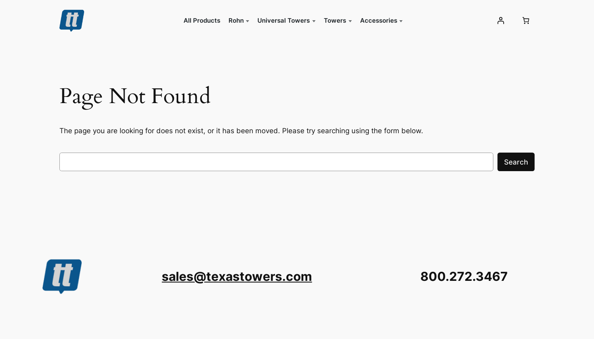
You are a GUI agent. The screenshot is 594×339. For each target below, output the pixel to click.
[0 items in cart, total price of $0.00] (526, 20)
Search (516, 162)
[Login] (500, 20)
